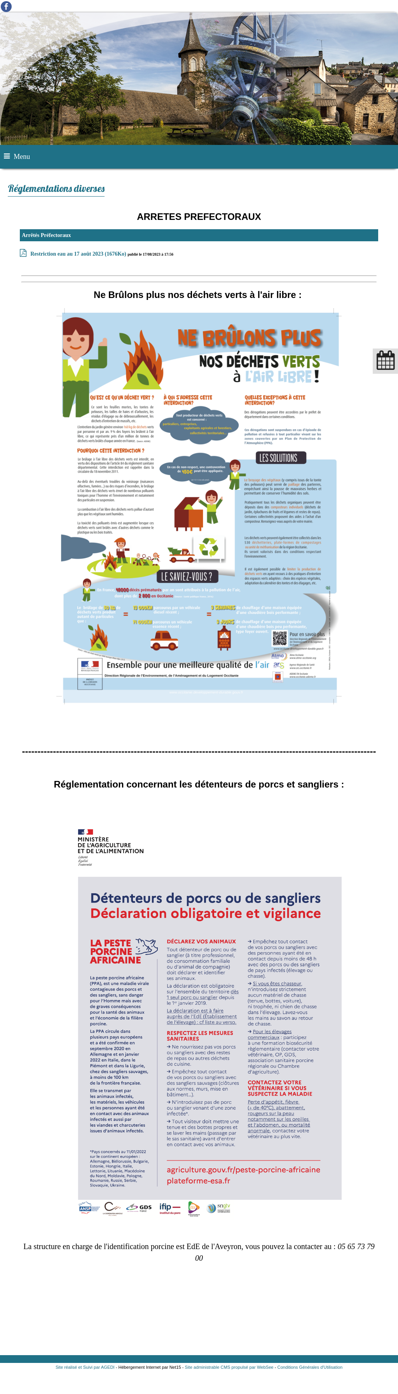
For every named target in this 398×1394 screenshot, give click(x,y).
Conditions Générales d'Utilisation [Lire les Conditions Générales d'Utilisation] (310, 1367)
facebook (6, 6)
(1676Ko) (78, 254)
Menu (22, 156)
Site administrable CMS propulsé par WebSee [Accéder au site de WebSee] (229, 1367)
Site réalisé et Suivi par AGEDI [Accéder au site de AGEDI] (85, 1367)
